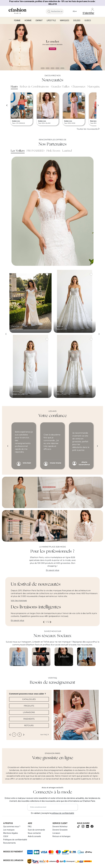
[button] (44, 622)
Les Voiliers (18, 151)
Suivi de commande (36, 830)
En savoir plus (52, 570)
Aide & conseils (34, 836)
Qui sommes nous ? (11, 826)
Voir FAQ (44, 735)
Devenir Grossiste (60, 830)
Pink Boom (53, 151)
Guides (87, 20)
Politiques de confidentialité (15, 840)
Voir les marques (19, 600)
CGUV (5, 836)
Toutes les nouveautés (88, 129)
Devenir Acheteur (60, 826)
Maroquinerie (95, 86)
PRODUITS (29, 706)
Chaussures (78, 86)
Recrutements (9, 843)
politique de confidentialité (62, 813)
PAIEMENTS (29, 719)
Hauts (14, 86)
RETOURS (29, 725)
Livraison (56, 833)
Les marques (8, 830)
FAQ (29, 826)
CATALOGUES (29, 699)
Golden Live (16, 121)
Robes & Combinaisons (34, 86)
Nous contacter (34, 833)
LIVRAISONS (29, 712)
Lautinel (67, 151)
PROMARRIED (35, 151)
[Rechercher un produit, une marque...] (57, 11)
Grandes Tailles (60, 86)
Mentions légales (10, 833)
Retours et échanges (61, 836)
